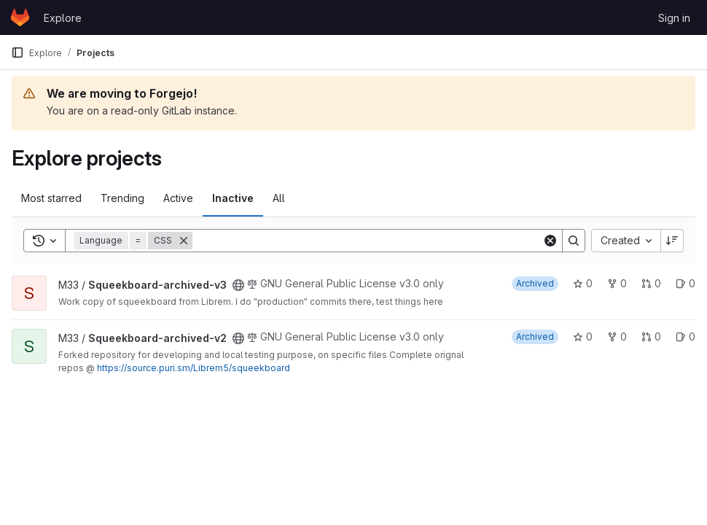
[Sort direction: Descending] (672, 240)
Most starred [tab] (51, 198)
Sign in (674, 18)
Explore (63, 18)
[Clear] (550, 240)
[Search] (367, 240)
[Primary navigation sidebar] (17, 52)
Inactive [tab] (233, 198)
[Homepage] (20, 17)
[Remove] (183, 240)
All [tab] (279, 198)
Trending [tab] (122, 198)
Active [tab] (178, 198)
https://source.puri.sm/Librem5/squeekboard (193, 367)
